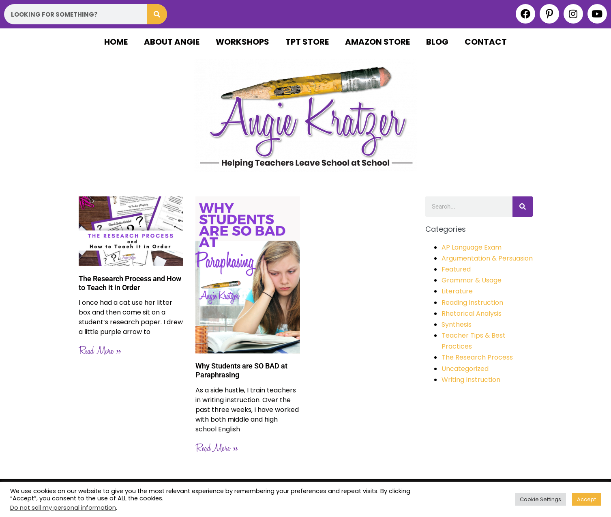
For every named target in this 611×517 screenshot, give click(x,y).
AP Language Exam (472, 247)
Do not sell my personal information (63, 508)
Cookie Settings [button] (540, 499)
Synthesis (457, 324)
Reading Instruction (472, 302)
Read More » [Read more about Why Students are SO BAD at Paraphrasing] (216, 448)
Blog (437, 41)
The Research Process (477, 357)
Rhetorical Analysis (472, 313)
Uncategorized (465, 368)
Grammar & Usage (472, 280)
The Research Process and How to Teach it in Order (130, 283)
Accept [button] (586, 499)
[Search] (157, 14)
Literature (457, 291)
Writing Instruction (471, 379)
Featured (456, 269)
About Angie (171, 41)
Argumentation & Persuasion (487, 258)
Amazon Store (377, 41)
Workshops (242, 41)
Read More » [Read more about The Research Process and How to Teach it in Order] (100, 351)
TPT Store (307, 41)
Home (116, 41)
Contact (486, 41)
